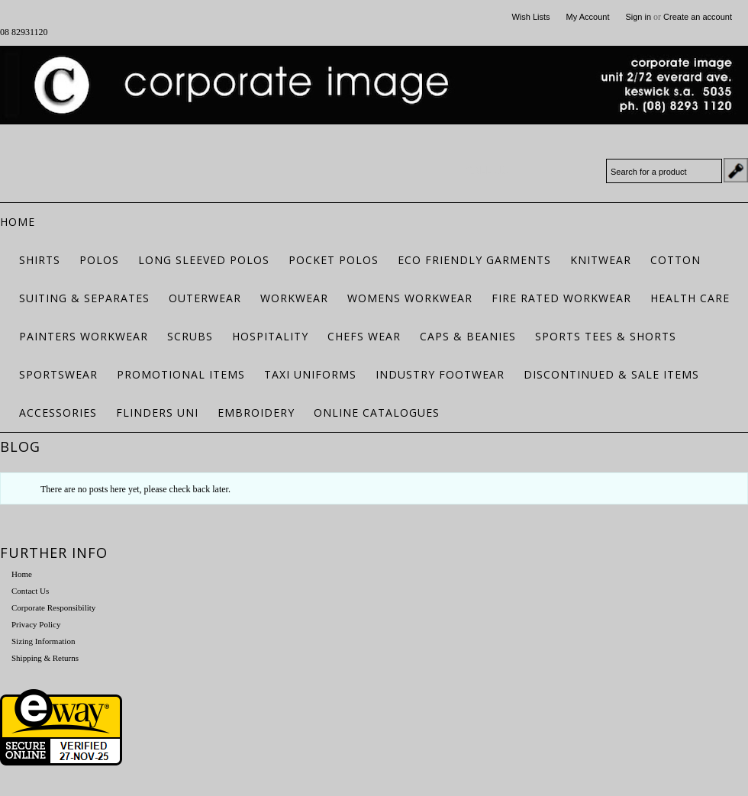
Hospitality (270, 336)
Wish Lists (530, 16)
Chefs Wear (364, 336)
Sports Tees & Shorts (605, 336)
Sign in (638, 16)
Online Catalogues (377, 412)
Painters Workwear (83, 336)
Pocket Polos (334, 260)
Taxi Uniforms (310, 374)
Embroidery (256, 412)
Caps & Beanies (468, 336)
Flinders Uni (157, 412)
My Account (588, 16)
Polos (99, 260)
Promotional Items (181, 374)
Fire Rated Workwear (561, 298)
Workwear (294, 298)
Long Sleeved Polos (203, 260)
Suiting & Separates (84, 298)
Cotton (675, 260)
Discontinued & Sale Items (611, 374)
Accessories (58, 412)
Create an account (697, 16)
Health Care (690, 298)
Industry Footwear (440, 374)
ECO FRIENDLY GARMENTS (474, 260)
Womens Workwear (409, 298)
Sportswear (58, 374)
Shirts (39, 260)
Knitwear (600, 260)
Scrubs (190, 336)
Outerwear (205, 298)
